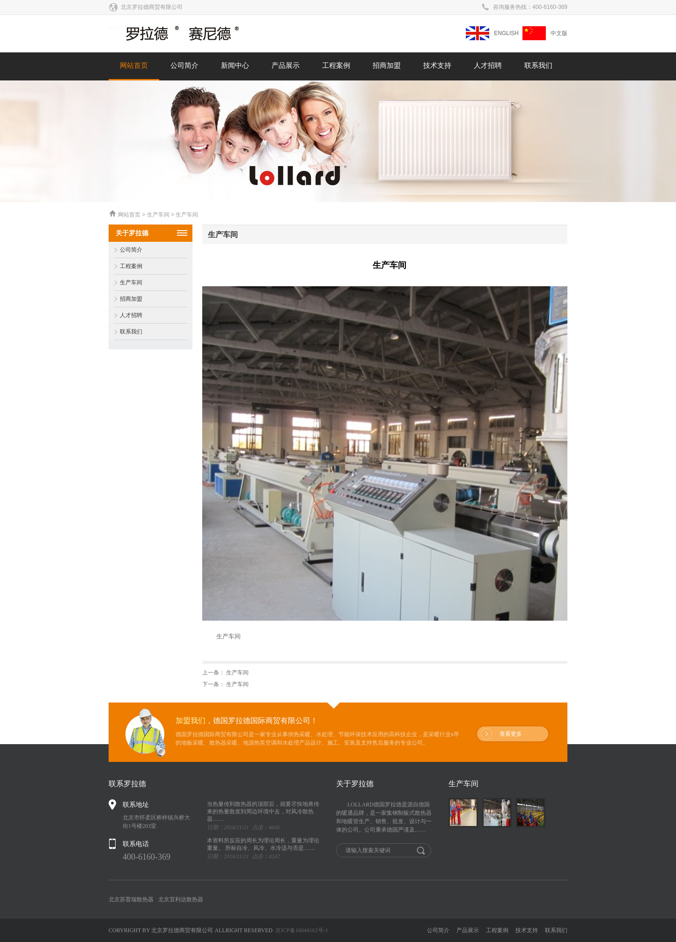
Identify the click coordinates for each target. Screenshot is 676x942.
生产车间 (125, 283)
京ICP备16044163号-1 (301, 930)
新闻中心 (235, 65)
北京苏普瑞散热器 (131, 899)
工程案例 (336, 65)
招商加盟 (387, 65)
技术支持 (437, 65)
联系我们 (538, 65)
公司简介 (184, 65)
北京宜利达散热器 (180, 899)
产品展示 (286, 65)
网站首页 (134, 65)
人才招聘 (488, 65)
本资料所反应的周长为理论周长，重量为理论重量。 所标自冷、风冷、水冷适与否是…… (263, 844)
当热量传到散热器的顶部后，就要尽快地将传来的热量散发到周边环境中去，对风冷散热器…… (263, 811)
